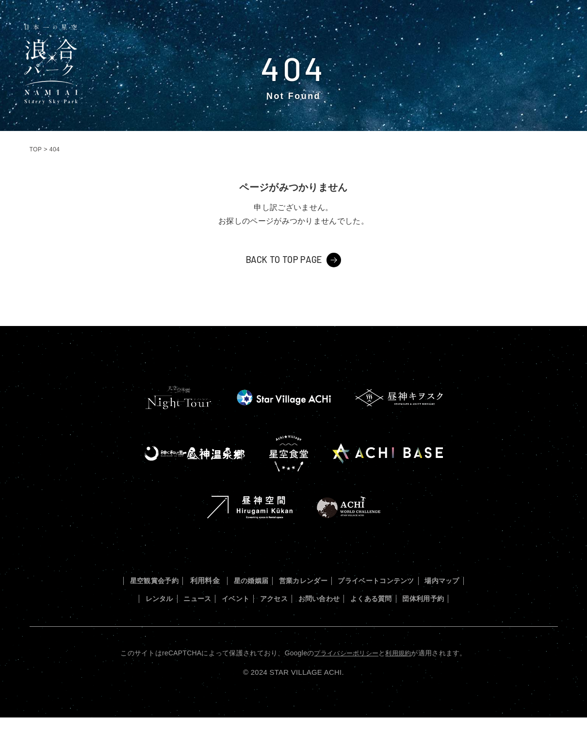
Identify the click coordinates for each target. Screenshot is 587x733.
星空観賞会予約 (164, 580)
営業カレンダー (327, 580)
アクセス (327, 597)
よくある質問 (439, 597)
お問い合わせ (379, 597)
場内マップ (144, 597)
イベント (282, 597)
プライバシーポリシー (345, 668)
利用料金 (219, 580)
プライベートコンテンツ (409, 580)
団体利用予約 (293, 615)
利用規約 (400, 668)
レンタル (193, 597)
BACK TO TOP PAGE (283, 259)
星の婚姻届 (268, 580)
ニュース (238, 597)
